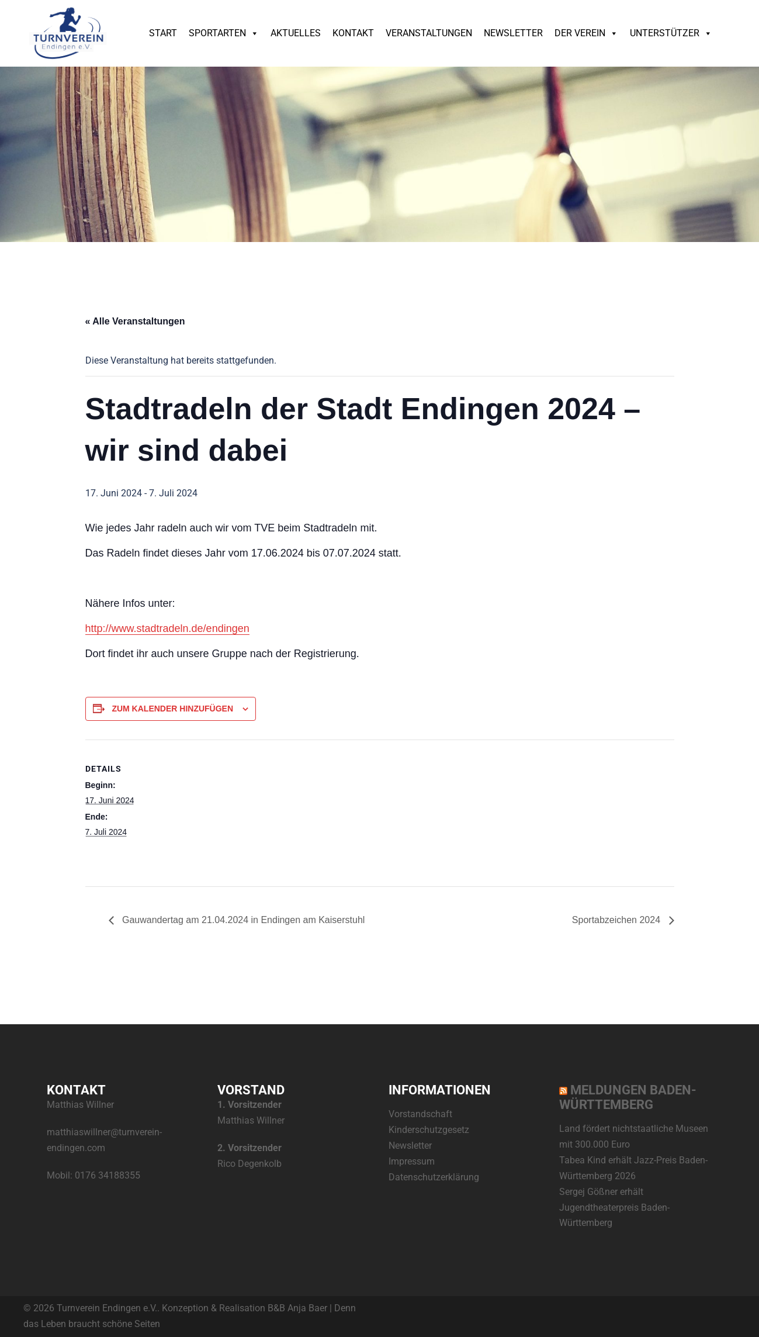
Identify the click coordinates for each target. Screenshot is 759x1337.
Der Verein (586, 33)
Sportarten (224, 33)
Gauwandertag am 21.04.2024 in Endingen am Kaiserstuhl (242, 920)
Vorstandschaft (420, 1114)
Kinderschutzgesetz (429, 1129)
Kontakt (353, 33)
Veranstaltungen (429, 33)
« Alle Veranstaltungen (135, 321)
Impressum (412, 1161)
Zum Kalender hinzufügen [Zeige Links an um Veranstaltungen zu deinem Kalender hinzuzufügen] (172, 708)
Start (163, 33)
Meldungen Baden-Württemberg (627, 1097)
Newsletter (513, 33)
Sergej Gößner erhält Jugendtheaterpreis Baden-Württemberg (614, 1207)
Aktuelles (296, 33)
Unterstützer (671, 33)
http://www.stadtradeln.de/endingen (167, 628)
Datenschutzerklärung (434, 1177)
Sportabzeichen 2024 (617, 920)
